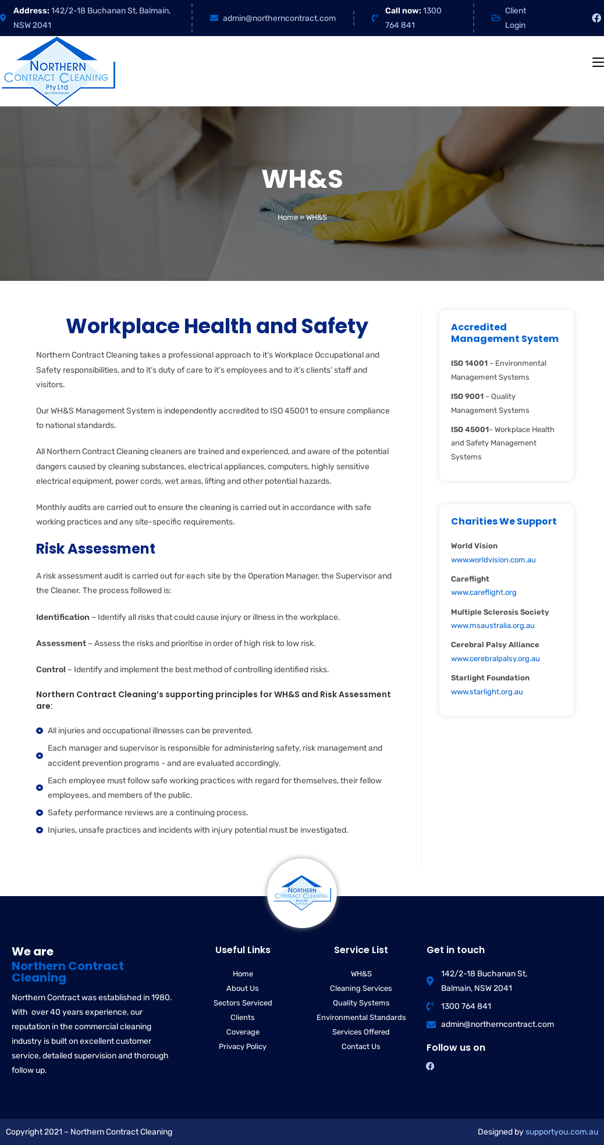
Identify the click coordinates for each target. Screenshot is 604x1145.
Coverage (243, 1032)
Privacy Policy (243, 1046)
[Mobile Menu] (598, 62)
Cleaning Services (361, 988)
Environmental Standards (361, 1017)
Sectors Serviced (243, 1002)
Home (288, 217)
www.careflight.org (484, 592)
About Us (242, 988)
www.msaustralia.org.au (493, 625)
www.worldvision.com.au (493, 559)
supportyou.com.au (561, 1132)
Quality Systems (361, 1002)
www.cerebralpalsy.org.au (495, 658)
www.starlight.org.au (487, 691)
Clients (242, 1017)
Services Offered (361, 1032)
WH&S (361, 973)
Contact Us (361, 1046)
